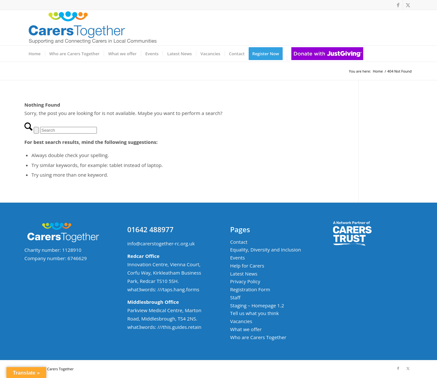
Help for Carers (247, 265)
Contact (238, 242)
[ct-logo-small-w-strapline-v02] (91, 27)
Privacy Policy (245, 281)
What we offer (245, 329)
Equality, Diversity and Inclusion (265, 249)
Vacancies (241, 321)
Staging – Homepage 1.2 (257, 305)
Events (237, 257)
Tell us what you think (254, 313)
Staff (235, 297)
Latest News (243, 273)
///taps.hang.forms (179, 289)
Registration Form (250, 289)
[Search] (68, 130)
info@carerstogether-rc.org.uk (161, 243)
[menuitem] (34, 54)
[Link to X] (408, 5)
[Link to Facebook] (398, 5)
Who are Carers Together (258, 337)
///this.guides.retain (179, 327)
